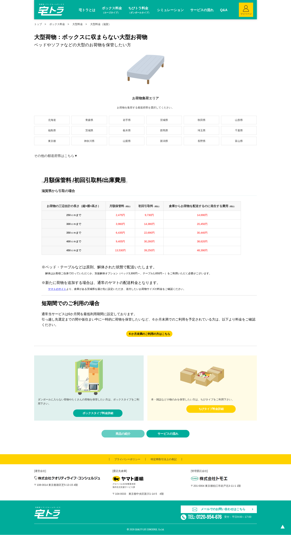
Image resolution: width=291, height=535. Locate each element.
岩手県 (127, 119)
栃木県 (127, 130)
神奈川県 (89, 140)
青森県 (89, 119)
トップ (38, 24)
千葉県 (239, 130)
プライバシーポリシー (127, 459)
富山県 (239, 140)
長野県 (201, 140)
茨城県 (89, 130)
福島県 (52, 130)
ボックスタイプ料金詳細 (97, 413)
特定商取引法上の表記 (164, 459)
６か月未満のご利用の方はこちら (149, 333)
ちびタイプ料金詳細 (211, 409)
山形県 (239, 119)
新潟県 (164, 140)
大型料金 (77, 24)
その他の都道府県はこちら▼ (56, 156)
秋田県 (201, 119)
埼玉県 (201, 130)
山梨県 (127, 140)
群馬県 (164, 130)
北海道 (52, 119)
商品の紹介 (123, 433)
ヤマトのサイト (57, 288)
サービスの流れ (168, 433)
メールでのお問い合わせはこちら (223, 509)
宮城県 (164, 119)
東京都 (52, 140)
